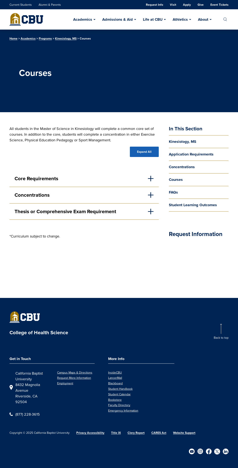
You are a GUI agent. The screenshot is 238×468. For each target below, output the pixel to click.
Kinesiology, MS (66, 38)
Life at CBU (153, 19)
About (203, 19)
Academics (82, 19)
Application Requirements (191, 154)
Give (201, 5)
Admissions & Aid (117, 19)
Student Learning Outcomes (193, 205)
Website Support (184, 433)
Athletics (180, 19)
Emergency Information (123, 410)
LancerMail (115, 378)
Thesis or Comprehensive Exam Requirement (65, 211)
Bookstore (115, 400)
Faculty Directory (119, 405)
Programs (45, 38)
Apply (187, 5)
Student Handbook (120, 389)
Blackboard (115, 383)
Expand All (144, 152)
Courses (176, 179)
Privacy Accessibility (90, 433)
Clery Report (136, 433)
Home (13, 38)
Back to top (221, 338)
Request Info (154, 5)
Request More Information (74, 378)
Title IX (116, 433)
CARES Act (158, 433)
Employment (65, 383)
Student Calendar (119, 394)
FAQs (173, 192)
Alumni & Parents (50, 5)
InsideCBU (115, 372)
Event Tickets (219, 5)
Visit (173, 5)
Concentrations (182, 167)
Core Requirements (36, 178)
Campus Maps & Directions (74, 372)
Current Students (20, 5)
